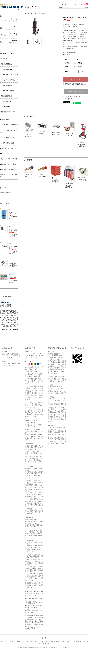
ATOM (47, 643)
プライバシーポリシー (33, 641)
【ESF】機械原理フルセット (72, 183)
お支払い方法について (48, 641)
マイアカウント (68, 4)
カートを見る (82, 4)
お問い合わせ (21, 641)
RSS (42, 643)
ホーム (3, 641)
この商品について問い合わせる (75, 91)
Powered (59, 647)
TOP (25, 13)
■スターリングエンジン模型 (37, 13)
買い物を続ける (70, 99)
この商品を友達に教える (72, 96)
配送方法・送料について (64, 641)
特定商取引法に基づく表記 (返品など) (75, 84)
